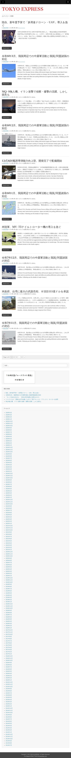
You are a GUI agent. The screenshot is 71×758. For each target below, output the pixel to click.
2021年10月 (9, 530)
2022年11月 (9, 501)
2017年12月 (9, 630)
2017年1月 (9, 654)
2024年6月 (9, 460)
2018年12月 (9, 604)
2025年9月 (9, 428)
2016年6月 (9, 669)
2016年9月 (9, 662)
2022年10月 (9, 504)
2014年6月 (9, 721)
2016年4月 (9, 673)
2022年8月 (9, 508)
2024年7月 (9, 458)
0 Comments (22, 28)
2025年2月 (9, 443)
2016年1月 (9, 680)
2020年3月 (9, 571)
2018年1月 (9, 628)
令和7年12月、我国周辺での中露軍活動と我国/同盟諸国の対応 (34, 259)
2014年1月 (9, 732)
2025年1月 (9, 445)
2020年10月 (9, 556)
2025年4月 (9, 438)
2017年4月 (9, 647)
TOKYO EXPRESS (22, 9)
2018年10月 (9, 608)
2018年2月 (9, 625)
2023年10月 (9, 478)
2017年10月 (9, 634)
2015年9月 (9, 688)
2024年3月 (9, 467)
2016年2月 (9, 678)
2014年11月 (9, 710)
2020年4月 (9, 569)
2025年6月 (9, 434)
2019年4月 (9, 595)
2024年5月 (9, 462)
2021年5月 (9, 541)
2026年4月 (9, 412)
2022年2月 (9, 521)
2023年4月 (9, 491)
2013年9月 (9, 741)
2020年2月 (9, 573)
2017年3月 (9, 649)
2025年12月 (9, 421)
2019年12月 (9, 578)
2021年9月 (9, 532)
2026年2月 (9, 417)
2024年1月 (9, 471)
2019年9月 (9, 584)
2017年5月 (9, 645)
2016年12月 (9, 656)
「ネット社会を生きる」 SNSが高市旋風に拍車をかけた (22, 397)
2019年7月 (9, 588)
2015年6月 (9, 695)
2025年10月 (9, 425)
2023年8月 (9, 482)
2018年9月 (9, 610)
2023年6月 (9, 486)
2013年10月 (9, 738)
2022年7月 (9, 510)
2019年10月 (9, 582)
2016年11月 (9, 658)
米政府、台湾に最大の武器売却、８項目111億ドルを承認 (35, 291)
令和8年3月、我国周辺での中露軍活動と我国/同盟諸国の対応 (35, 57)
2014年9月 (9, 714)
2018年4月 (9, 621)
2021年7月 (9, 536)
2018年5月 (9, 619)
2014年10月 (9, 712)
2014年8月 (9, 717)
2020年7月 (9, 562)
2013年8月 (9, 743)
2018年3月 (9, 623)
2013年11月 (9, 736)
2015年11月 (9, 684)
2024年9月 (9, 454)
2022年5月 (9, 514)
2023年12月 (9, 473)
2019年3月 (9, 597)
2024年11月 (9, 449)
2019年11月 (9, 580)
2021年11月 (9, 528)
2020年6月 (9, 565)
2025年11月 (9, 423)
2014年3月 (9, 728)
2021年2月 (9, 547)
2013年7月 (9, 745)
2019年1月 (9, 601)
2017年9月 (9, 636)
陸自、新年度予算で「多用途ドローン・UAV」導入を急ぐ (35, 24)
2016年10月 (9, 660)
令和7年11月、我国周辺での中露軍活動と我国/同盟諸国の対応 (34, 324)
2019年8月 (9, 586)
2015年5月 (9, 697)
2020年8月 (9, 560)
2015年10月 (9, 686)
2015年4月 (9, 699)
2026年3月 (9, 415)
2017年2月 (9, 651)
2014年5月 (9, 723)
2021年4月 (9, 543)
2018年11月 (9, 606)
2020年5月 (9, 567)
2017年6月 (9, 643)
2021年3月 (9, 545)
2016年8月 (9, 665)
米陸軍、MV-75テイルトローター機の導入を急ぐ (31, 227)
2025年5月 (9, 436)
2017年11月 (9, 632)
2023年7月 (9, 484)
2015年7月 (9, 693)
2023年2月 (9, 495)
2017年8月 (9, 638)
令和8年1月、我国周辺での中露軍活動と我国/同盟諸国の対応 (35, 194)
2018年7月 (9, 614)
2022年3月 (9, 519)
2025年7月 (9, 432)
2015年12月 (9, 682)
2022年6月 (9, 512)
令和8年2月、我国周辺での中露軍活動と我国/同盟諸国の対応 (35, 127)
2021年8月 (9, 534)
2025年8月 (9, 430)
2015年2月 (9, 704)
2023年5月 (9, 488)
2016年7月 (9, 667)
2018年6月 (9, 617)
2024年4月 (9, 464)
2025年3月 (9, 441)
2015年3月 (9, 701)
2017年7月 (9, 641)
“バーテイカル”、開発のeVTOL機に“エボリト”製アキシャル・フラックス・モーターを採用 (32, 399)
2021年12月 (9, 525)
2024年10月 (9, 451)
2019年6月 (9, 591)
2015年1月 (9, 706)
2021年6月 (9, 538)
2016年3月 (9, 675)
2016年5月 (9, 671)
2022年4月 (9, 517)
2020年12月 (9, 551)
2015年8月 (9, 691)
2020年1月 (9, 575)
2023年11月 (9, 475)
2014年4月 (9, 725)
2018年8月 (9, 612)
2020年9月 (9, 558)
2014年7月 (9, 719)
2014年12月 (9, 708)
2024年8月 (9, 456)
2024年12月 (9, 447)
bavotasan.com (43, 756)
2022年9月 (9, 506)
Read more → (7, 48)
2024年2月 (9, 469)
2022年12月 (9, 499)
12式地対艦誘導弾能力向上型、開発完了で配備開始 (32, 160)
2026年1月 (9, 419)
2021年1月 (9, 549)
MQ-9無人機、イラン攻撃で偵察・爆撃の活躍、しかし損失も (35, 93)
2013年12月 (9, 734)
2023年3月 (9, 493)
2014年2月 (9, 730)
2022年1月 (9, 523)
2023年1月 (9, 497)
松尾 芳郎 (5, 28)
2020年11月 (9, 554)
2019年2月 (9, 599)
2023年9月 (9, 480)
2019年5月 (9, 593)
